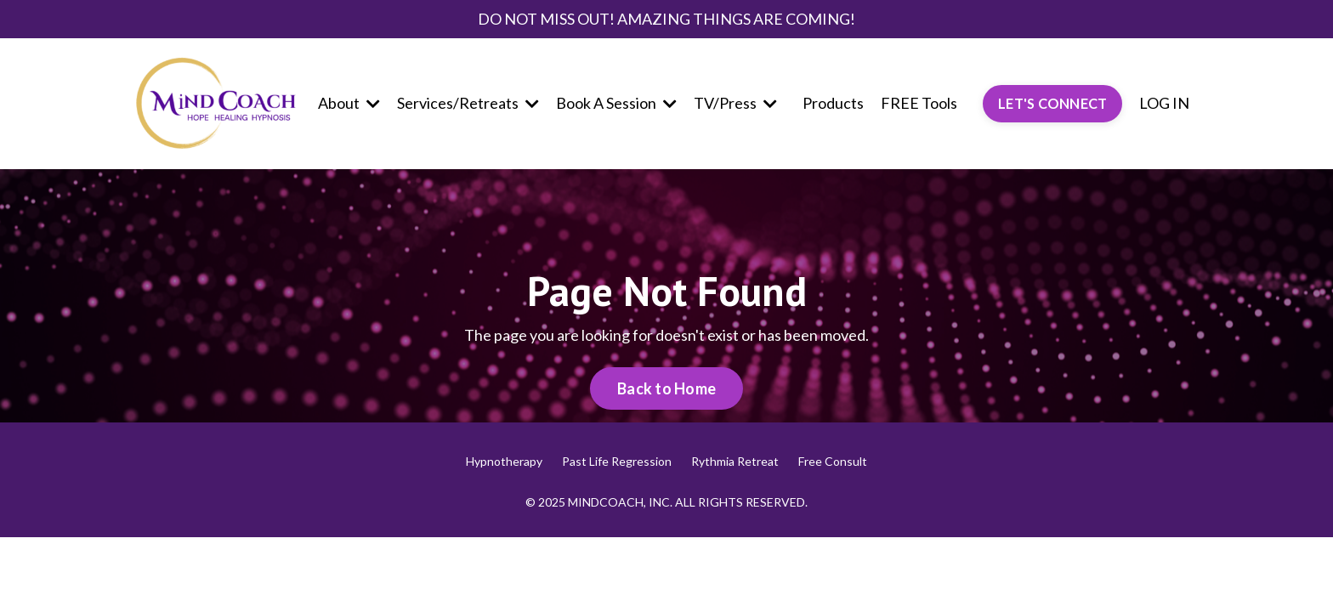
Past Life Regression (617, 461)
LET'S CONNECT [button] (1052, 103)
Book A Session (616, 103)
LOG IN (1164, 103)
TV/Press (735, 103)
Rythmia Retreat (735, 461)
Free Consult (832, 461)
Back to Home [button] (666, 388)
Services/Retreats (468, 103)
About (349, 103)
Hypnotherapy (504, 461)
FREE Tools (919, 103)
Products (833, 103)
